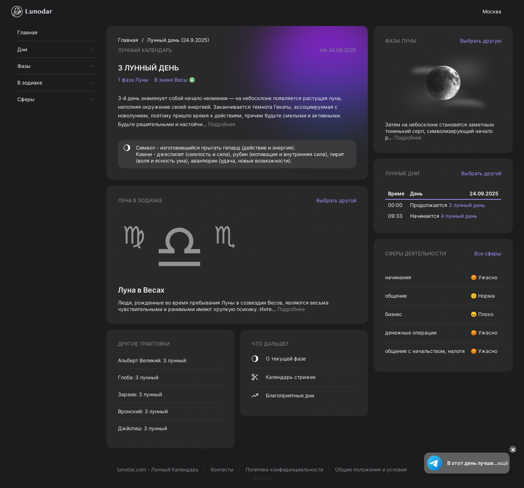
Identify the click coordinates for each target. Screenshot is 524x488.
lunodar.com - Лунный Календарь (158, 469)
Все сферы (487, 253)
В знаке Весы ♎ (174, 79)
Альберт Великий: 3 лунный (152, 360)
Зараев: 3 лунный (140, 394)
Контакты (222, 469)
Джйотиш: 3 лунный (142, 428)
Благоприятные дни (283, 395)
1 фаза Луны (133, 79)
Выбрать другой (336, 200)
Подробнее (221, 124)
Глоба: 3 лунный (138, 377)
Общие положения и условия (371, 469)
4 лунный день (459, 216)
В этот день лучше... (467, 463)
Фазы (24, 66)
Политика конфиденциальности (284, 469)
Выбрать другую (480, 41)
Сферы (26, 99)
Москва (492, 11)
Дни (22, 49)
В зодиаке (29, 82)
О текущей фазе (279, 358)
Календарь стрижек (284, 377)
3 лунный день (467, 205)
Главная (27, 32)
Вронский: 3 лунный (143, 411)
